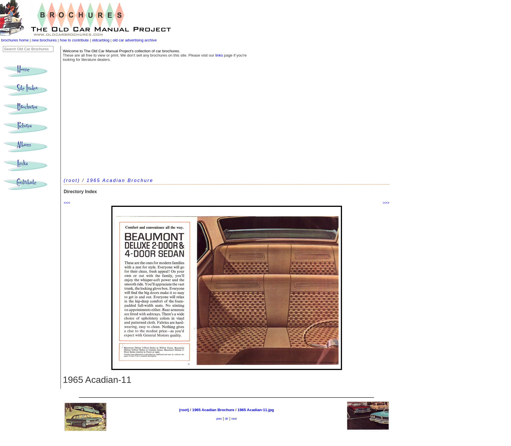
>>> (386, 203)
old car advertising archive (134, 40)
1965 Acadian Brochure (119, 180)
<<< (67, 203)
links (219, 55)
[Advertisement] (226, 133)
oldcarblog (101, 40)
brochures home (15, 40)
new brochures (44, 40)
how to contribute (74, 40)
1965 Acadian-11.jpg (256, 410)
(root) (72, 180)
